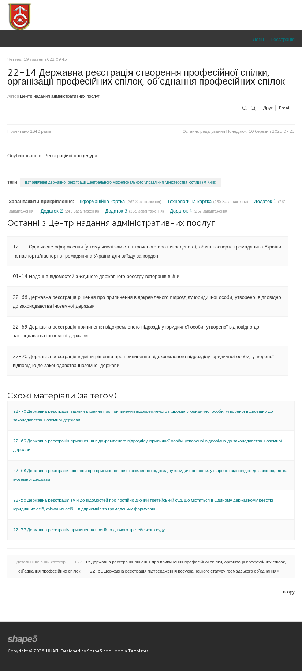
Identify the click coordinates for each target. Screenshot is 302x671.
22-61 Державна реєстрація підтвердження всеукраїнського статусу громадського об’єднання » (184, 571)
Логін (258, 39)
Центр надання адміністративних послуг (60, 96)
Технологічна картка (190, 201)
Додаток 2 (52, 210)
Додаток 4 (182, 210)
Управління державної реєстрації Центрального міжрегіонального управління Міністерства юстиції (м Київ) (121, 182)
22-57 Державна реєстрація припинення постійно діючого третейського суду (89, 529)
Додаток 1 (266, 201)
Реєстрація (283, 39)
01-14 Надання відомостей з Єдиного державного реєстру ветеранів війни (96, 276)
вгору (289, 591)
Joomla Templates (131, 651)
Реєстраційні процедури (70, 155)
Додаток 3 (117, 210)
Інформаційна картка (102, 201)
